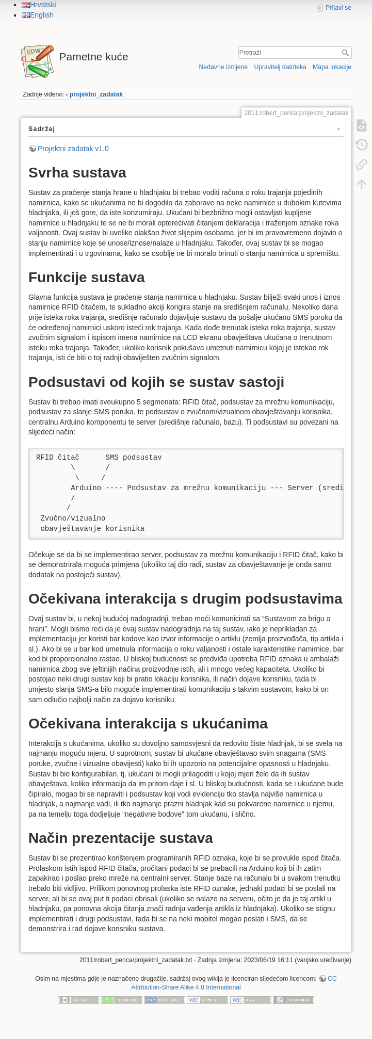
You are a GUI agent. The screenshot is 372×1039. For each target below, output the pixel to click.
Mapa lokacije (332, 67)
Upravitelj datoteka (280, 67)
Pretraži (346, 52)
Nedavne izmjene (223, 67)
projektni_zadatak (96, 94)
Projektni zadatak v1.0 (73, 148)
